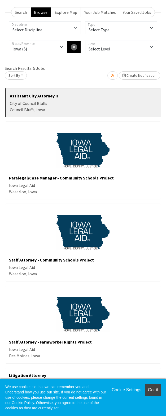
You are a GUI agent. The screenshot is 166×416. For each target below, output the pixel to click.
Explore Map (66, 12)
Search (21, 12)
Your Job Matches (100, 12)
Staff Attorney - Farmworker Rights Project (50, 342)
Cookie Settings (126, 390)
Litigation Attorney (27, 375)
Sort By (14, 75)
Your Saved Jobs (137, 12)
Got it (153, 390)
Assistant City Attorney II (34, 95)
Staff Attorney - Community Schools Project (51, 260)
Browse (40, 12)
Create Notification (139, 75)
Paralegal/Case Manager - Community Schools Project (61, 178)
